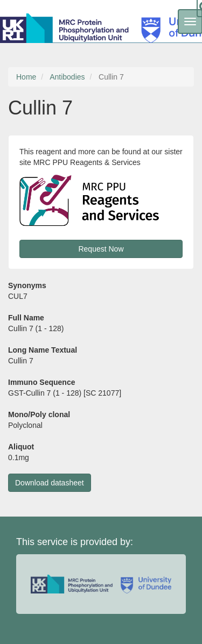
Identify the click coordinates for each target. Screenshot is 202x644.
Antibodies (67, 77)
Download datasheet (49, 482)
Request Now (100, 249)
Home (26, 77)
